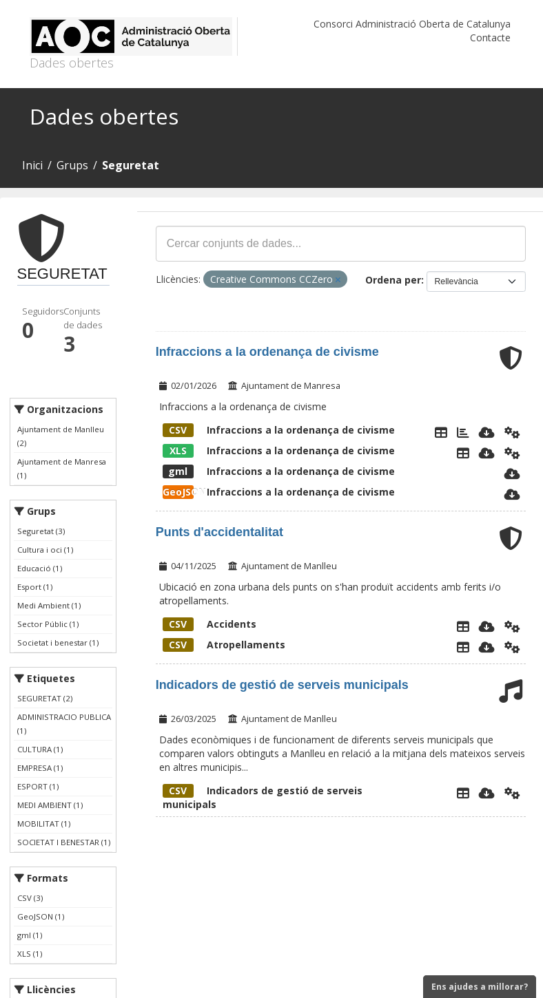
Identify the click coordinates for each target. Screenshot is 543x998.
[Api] (512, 432)
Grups (72, 165)
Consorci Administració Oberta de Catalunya (412, 23)
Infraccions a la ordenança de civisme (267, 352)
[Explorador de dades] (441, 432)
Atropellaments (224, 644)
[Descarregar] (487, 432)
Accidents (209, 623)
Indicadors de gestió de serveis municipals (282, 685)
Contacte (490, 37)
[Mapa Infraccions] (463, 432)
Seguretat (130, 165)
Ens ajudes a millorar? (479, 986)
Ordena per (393, 279)
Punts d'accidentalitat (219, 532)
